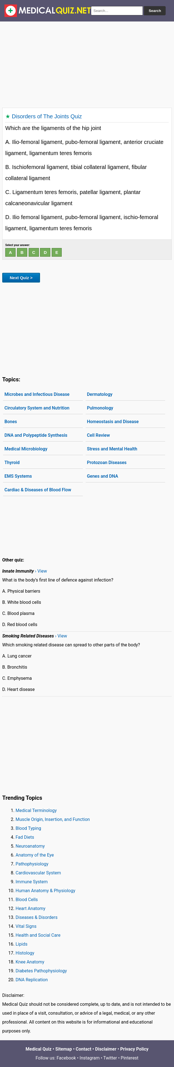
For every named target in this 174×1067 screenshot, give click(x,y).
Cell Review (98, 435)
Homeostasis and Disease (113, 421)
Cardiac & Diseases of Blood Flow (37, 489)
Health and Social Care (38, 935)
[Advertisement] (87, 63)
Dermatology (100, 394)
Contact (83, 1049)
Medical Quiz (38, 1049)
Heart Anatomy (30, 908)
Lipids (22, 944)
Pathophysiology (32, 864)
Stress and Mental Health (112, 449)
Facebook (66, 1058)
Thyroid (11, 462)
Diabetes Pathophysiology (41, 970)
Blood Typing (28, 828)
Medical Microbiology (25, 449)
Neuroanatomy (30, 846)
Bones (10, 421)
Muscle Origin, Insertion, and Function (53, 819)
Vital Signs (26, 926)
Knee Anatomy (30, 962)
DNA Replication (32, 979)
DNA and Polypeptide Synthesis (35, 435)
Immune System (32, 881)
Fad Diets (25, 837)
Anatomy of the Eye (35, 855)
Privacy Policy (134, 1049)
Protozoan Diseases (107, 462)
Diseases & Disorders (37, 917)
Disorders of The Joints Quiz (47, 116)
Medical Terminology (36, 810)
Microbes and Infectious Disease (36, 394)
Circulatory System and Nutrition (36, 408)
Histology (25, 953)
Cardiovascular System (38, 872)
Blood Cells (27, 899)
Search (155, 11)
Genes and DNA (102, 476)
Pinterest (129, 1058)
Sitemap (63, 1049)
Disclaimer (105, 1049)
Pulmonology (100, 408)
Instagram (89, 1058)
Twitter (110, 1058)
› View (41, 571)
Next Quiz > (21, 277)
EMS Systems (18, 476)
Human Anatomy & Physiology (45, 890)
